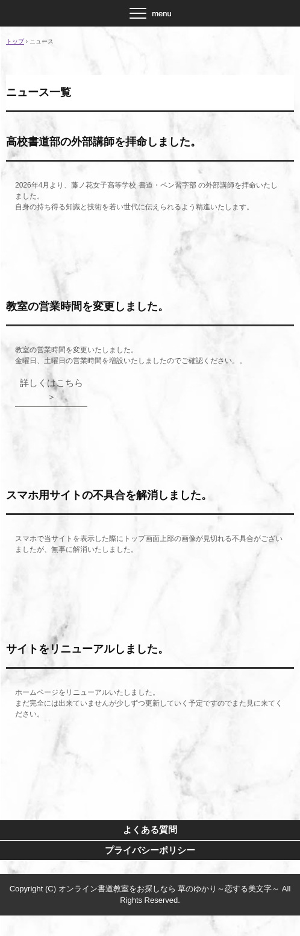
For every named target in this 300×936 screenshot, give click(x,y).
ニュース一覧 (38, 92)
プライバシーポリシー (150, 850)
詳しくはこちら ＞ (54, 390)
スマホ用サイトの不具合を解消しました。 (109, 495)
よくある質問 (150, 829)
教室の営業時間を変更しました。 (87, 306)
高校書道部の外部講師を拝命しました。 (103, 142)
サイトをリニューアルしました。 (87, 649)
